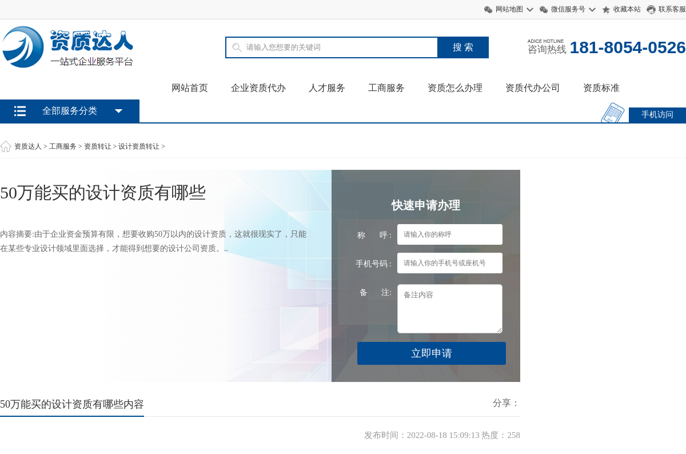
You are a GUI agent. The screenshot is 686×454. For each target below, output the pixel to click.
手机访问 (657, 114)
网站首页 (190, 88)
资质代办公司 (532, 88)
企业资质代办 (258, 88)
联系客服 (672, 9)
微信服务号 (568, 9)
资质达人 (28, 146)
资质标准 (601, 88)
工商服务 (386, 88)
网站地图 (509, 9)
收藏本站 (627, 9)
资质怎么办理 (455, 88)
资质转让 (97, 146)
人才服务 (327, 88)
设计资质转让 (138, 146)
